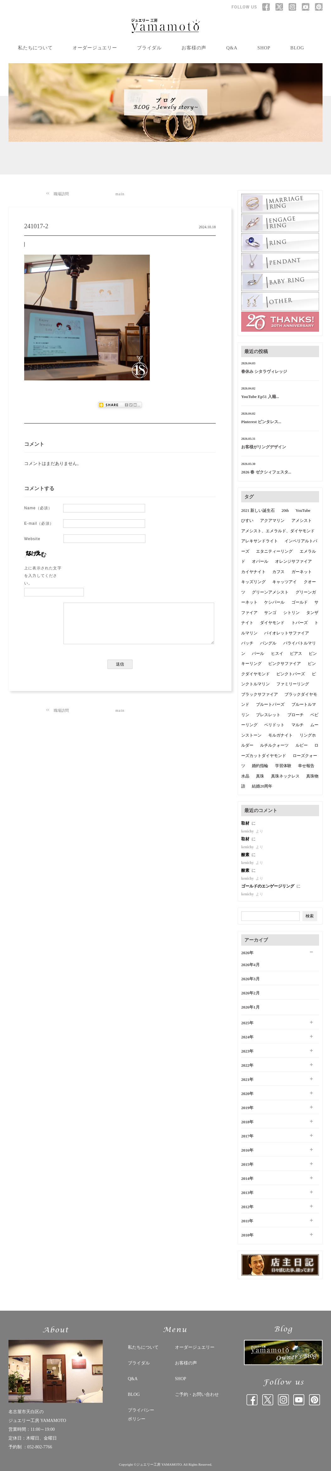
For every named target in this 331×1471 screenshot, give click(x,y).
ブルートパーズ (270, 704)
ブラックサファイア (259, 694)
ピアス (296, 653)
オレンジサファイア (293, 561)
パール (258, 653)
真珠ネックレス (285, 776)
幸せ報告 (306, 765)
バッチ (247, 643)
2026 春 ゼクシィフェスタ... (266, 472)
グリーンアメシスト (270, 592)
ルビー (302, 745)
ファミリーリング (292, 684)
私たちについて (35, 47)
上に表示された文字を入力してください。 (43, 575)
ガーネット (301, 571)
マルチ (297, 724)
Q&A (232, 47)
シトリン (291, 612)
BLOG (297, 47)
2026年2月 (250, 993)
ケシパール (274, 602)
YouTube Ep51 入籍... (260, 396)
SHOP (264, 47)
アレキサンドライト (259, 541)
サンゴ (270, 612)
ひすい (247, 520)
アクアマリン (272, 520)
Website (32, 539)
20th (285, 510)
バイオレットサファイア (286, 633)
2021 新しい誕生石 (258, 510)
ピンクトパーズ (290, 674)
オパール (260, 561)
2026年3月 (250, 978)
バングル (268, 643)
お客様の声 (194, 47)
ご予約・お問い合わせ (197, 1394)
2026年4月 (250, 964)
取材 (245, 823)
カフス (278, 571)
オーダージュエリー (95, 47)
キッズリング (253, 581)
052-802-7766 (39, 1447)
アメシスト (301, 520)
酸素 (245, 854)
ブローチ (295, 714)
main (120, 194)
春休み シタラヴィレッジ (264, 371)
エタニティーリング (274, 551)
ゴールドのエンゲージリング (268, 886)
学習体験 (283, 765)
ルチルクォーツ (274, 745)
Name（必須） (38, 508)
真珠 (260, 776)
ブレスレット (268, 714)
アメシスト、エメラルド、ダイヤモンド (278, 530)
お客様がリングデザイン (263, 447)
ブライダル (149, 47)
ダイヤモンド (272, 622)
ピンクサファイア (284, 663)
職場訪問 (61, 194)
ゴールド (299, 602)
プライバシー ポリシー (141, 1414)
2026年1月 (250, 1007)
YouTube (303, 510)
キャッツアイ (284, 581)
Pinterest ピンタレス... (261, 421)
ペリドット (274, 724)
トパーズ (299, 622)
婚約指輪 (260, 765)
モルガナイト (280, 735)
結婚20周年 (262, 786)
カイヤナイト (253, 571)
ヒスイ (277, 653)
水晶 (245, 776)
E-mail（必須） (39, 523)
